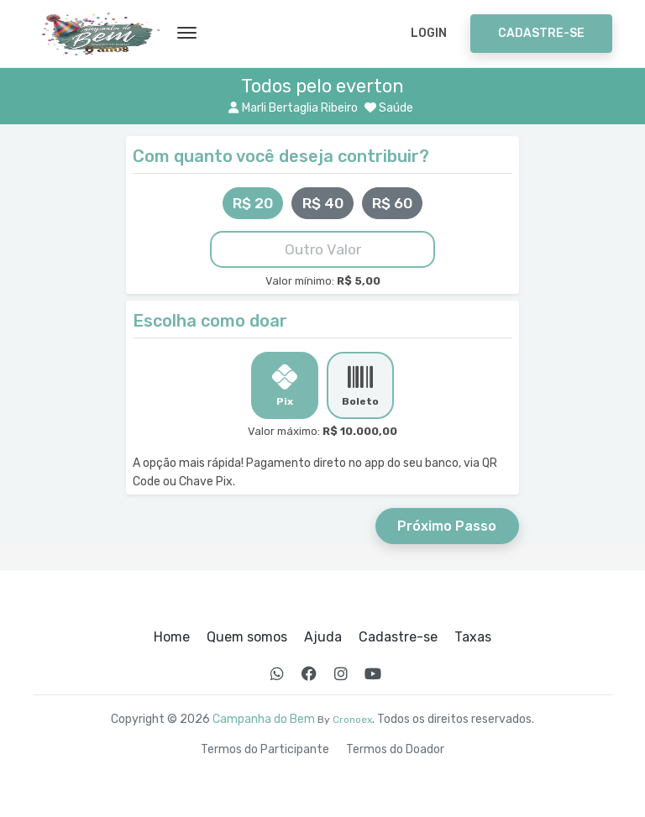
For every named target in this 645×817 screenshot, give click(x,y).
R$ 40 (322, 203)
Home (172, 637)
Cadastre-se (541, 33)
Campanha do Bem (263, 719)
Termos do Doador (395, 750)
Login (429, 33)
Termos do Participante (265, 750)
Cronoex (352, 719)
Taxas (472, 637)
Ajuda (323, 637)
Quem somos (247, 637)
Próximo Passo (446, 526)
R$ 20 (253, 203)
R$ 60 (392, 203)
